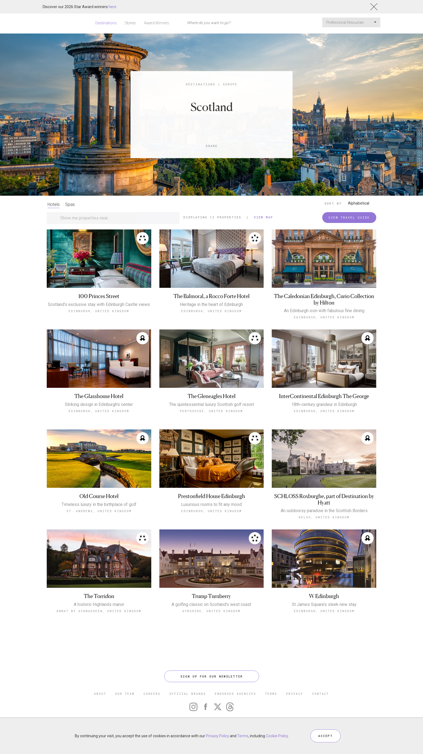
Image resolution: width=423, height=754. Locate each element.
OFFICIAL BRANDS (187, 694)
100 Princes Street (98, 296)
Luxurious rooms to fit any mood (211, 504)
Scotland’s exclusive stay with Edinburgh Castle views (99, 304)
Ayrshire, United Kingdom (211, 611)
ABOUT (100, 694)
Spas (70, 204)
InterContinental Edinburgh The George (324, 396)
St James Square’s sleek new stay (324, 604)
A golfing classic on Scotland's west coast (211, 604)
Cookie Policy (277, 736)
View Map (263, 217)
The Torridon (99, 596)
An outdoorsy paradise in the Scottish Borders (324, 511)
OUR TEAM (125, 694)
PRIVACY (294, 694)
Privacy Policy (217, 736)
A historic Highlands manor (99, 604)
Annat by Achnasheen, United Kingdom (98, 611)
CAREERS (151, 694)
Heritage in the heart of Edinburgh (211, 304)
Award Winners (156, 23)
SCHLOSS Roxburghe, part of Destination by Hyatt (324, 499)
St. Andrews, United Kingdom (99, 511)
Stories (130, 23)
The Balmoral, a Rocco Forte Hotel (211, 296)
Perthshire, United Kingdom (211, 411)
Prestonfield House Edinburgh (211, 496)
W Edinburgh (324, 596)
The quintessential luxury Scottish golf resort (211, 404)
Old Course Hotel (99, 496)
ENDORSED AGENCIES (235, 694)
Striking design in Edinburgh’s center (99, 404)
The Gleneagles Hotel (211, 396)
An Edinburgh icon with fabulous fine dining (324, 311)
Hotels (54, 204)
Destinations (106, 23)
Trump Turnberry (211, 596)
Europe (230, 84)
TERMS (271, 694)
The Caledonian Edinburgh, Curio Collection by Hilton (324, 299)
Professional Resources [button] (351, 22)
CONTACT (320, 694)
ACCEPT (325, 736)
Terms (242, 736)
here (112, 7)
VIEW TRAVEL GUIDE (349, 217)
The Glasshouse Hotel (98, 396)
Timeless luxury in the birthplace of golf (99, 504)
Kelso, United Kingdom (324, 517)
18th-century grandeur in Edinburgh (324, 404)
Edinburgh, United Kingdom (99, 311)
